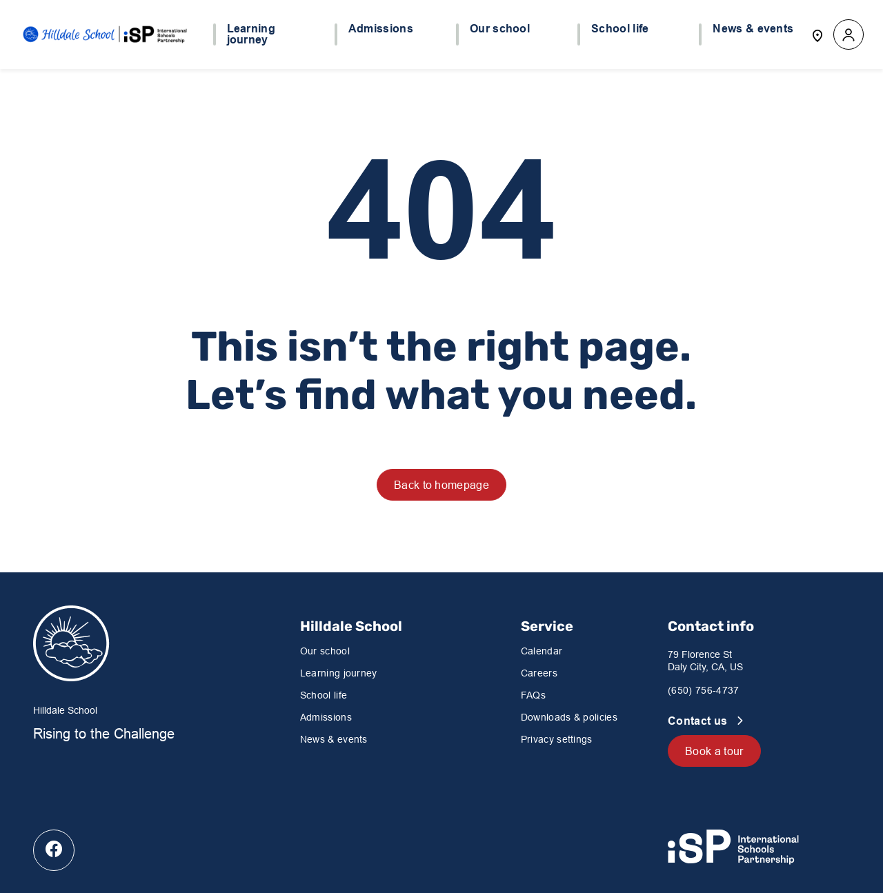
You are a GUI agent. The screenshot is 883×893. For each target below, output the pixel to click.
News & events (334, 739)
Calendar (542, 650)
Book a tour (714, 751)
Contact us (699, 721)
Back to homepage (441, 485)
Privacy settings (557, 739)
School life (324, 695)
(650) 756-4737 (703, 690)
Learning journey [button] (251, 34)
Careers (539, 673)
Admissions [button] (380, 28)
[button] (848, 34)
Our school (325, 650)
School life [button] (620, 28)
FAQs (533, 695)
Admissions (326, 717)
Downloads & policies (569, 717)
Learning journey (338, 673)
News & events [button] (753, 28)
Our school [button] (500, 28)
